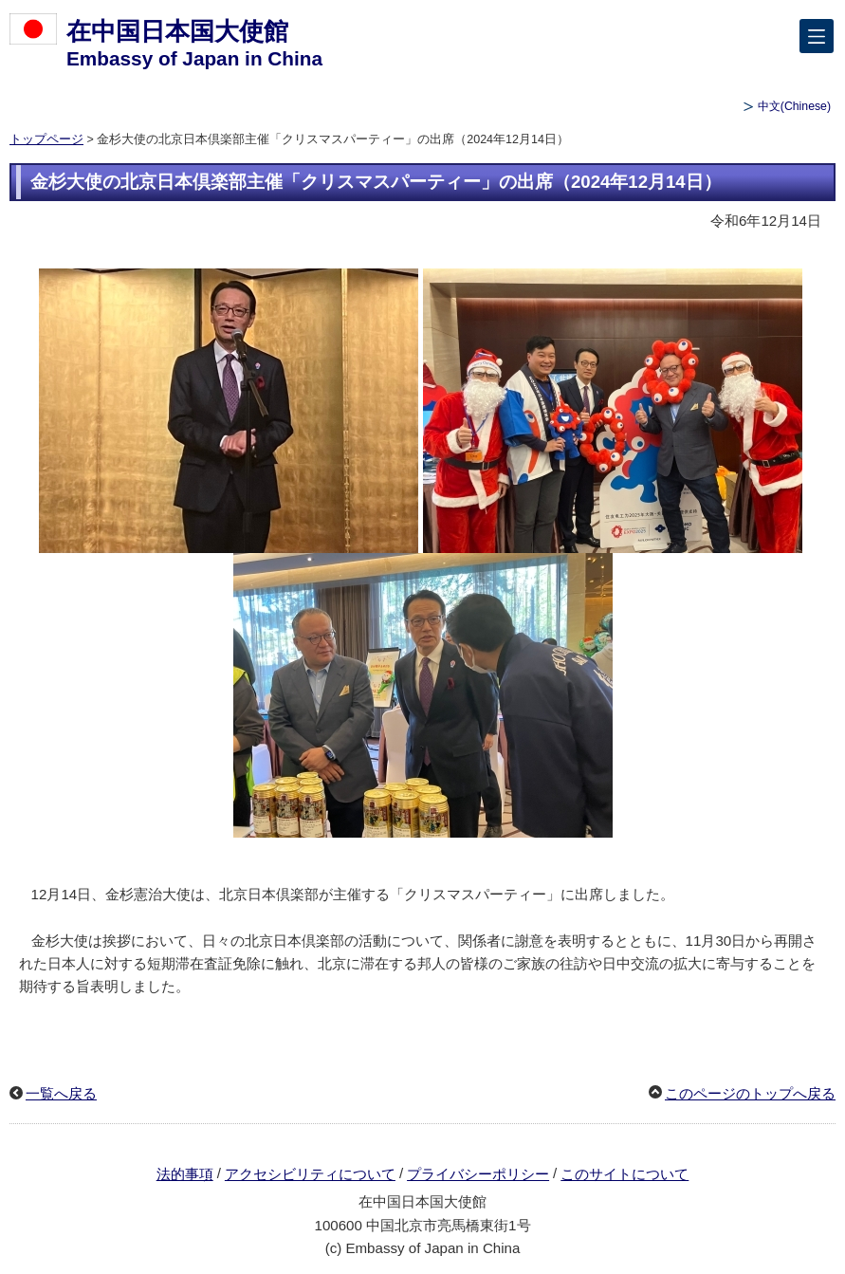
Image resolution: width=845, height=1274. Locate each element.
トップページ (46, 139)
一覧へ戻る (61, 1093)
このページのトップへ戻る (750, 1093)
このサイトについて (624, 1174)
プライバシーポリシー (478, 1174)
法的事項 (184, 1174)
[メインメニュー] (816, 36)
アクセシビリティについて (310, 1174)
